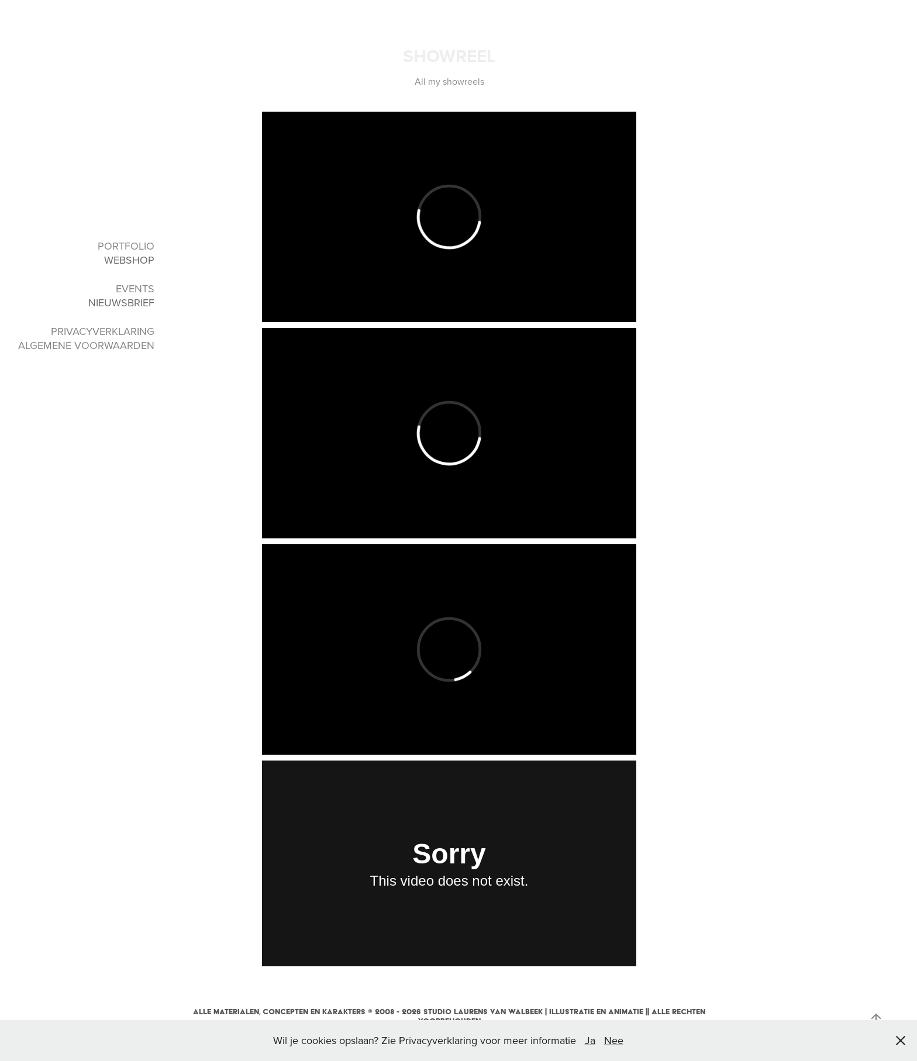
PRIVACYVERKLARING (102, 331)
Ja (590, 1040)
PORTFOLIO (126, 246)
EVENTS (135, 288)
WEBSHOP (129, 260)
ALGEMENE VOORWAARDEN (86, 345)
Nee (613, 1040)
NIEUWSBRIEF (121, 302)
